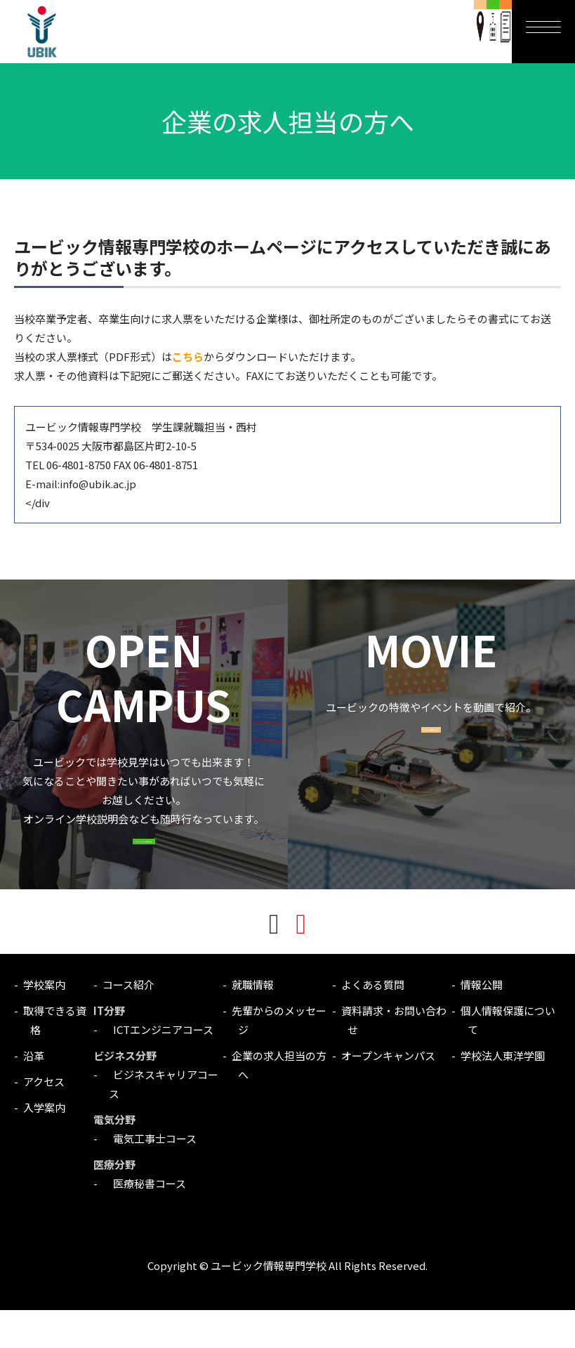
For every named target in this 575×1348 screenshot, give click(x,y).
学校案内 (44, 1022)
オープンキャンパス (388, 1093)
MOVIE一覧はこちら (431, 755)
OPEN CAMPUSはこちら (144, 867)
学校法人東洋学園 (503, 1093)
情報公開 (482, 1022)
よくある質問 (372, 1022)
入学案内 (44, 1145)
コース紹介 (128, 1022)
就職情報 (253, 1022)
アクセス (44, 1119)
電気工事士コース (150, 1176)
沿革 (33, 1093)
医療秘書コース (144, 1221)
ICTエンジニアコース (158, 1067)
